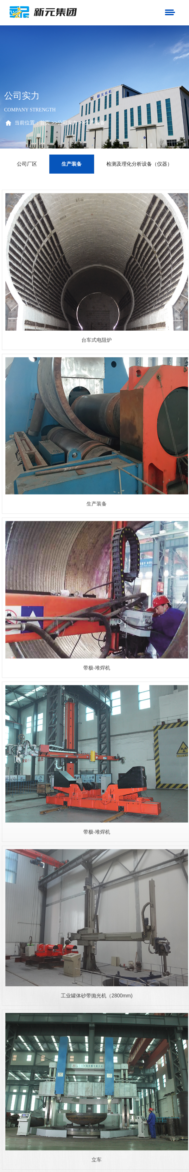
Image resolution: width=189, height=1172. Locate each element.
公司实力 (69, 122)
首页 (47, 122)
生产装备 (96, 122)
